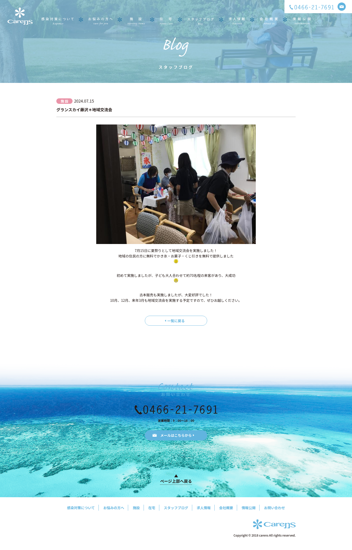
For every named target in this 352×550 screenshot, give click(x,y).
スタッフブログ (176, 507)
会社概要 (226, 507)
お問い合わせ (274, 507)
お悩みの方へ (113, 507)
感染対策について (81, 507)
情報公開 (249, 507)
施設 (136, 507)
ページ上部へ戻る (176, 481)
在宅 (151, 507)
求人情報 (204, 507)
